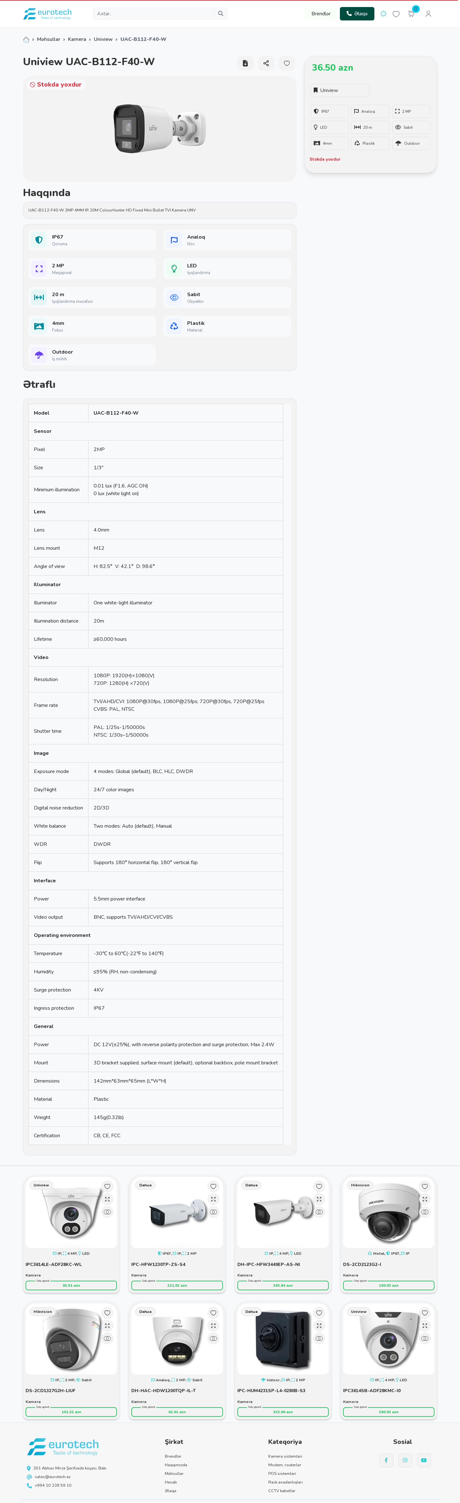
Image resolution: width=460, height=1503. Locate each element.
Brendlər (321, 13)
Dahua (145, 1185)
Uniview (103, 39)
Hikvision (360, 1185)
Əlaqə (357, 13)
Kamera (77, 39)
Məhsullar (48, 39)
